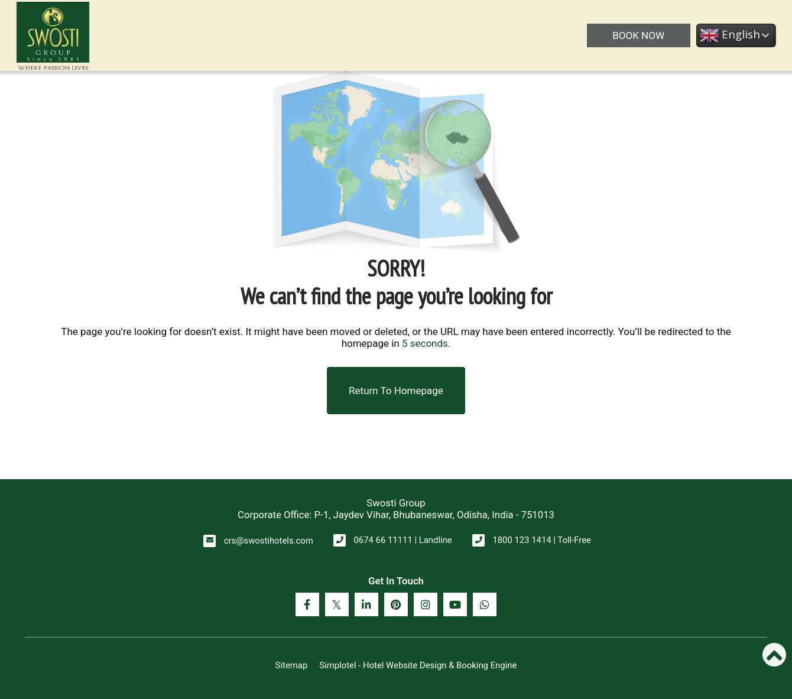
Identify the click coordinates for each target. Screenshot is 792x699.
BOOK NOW (638, 35)
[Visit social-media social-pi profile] (396, 604)
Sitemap (291, 665)
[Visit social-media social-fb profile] (307, 604)
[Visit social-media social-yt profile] (455, 604)
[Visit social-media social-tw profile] (337, 604)
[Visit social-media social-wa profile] (484, 604)
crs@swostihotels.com (268, 540)
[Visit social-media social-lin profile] (366, 604)
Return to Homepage (396, 390)
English (730, 35)
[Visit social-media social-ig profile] (425, 604)
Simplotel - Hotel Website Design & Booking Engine (418, 665)
